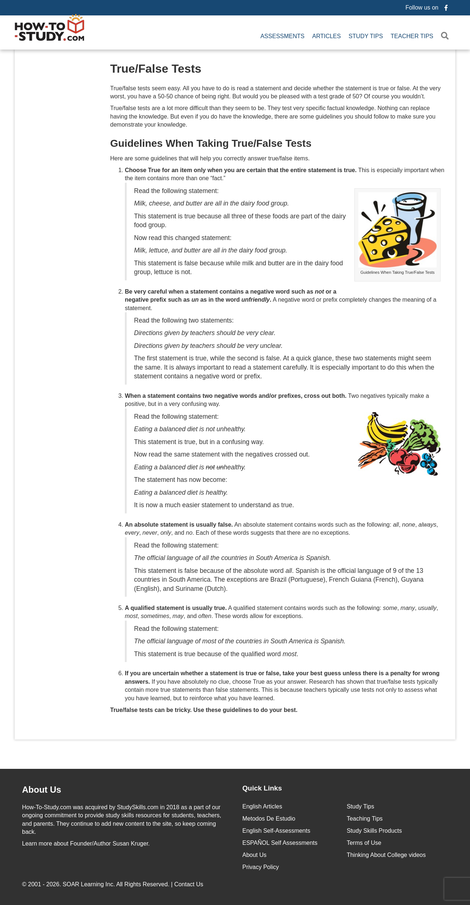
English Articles (262, 805)
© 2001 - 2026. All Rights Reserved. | (113, 882)
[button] (446, 35)
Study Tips (365, 35)
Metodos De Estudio (268, 817)
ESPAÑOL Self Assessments (280, 841)
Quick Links (262, 786)
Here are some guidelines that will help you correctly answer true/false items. (210, 156)
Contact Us (189, 882)
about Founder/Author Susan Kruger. (86, 842)
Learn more (37, 842)
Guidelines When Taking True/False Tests (210, 141)
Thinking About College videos (386, 853)
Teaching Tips (365, 817)
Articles (326, 35)
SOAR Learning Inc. (89, 882)
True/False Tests (155, 66)
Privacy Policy (260, 865)
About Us (254, 853)
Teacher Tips (412, 35)
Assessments (282, 35)
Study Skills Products (374, 829)
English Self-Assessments (276, 829)
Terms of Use (364, 841)
